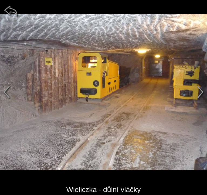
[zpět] (11, 11)
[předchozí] (7, 92)
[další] (200, 92)
